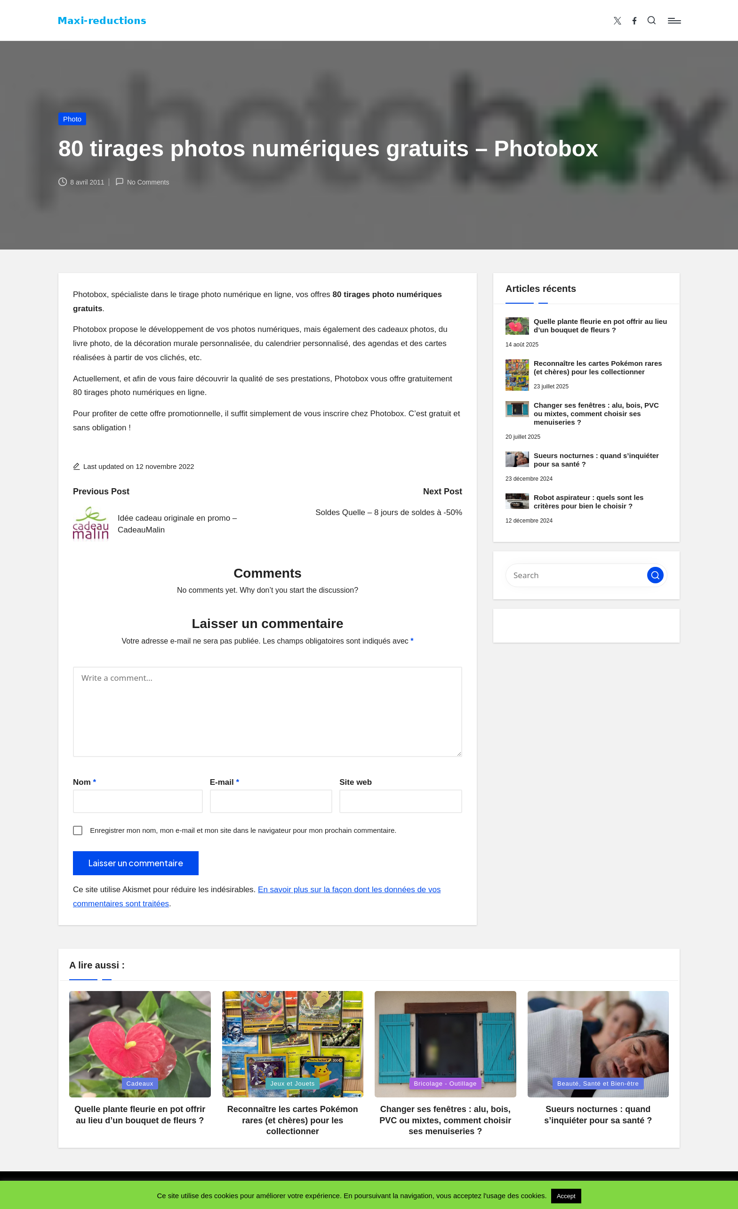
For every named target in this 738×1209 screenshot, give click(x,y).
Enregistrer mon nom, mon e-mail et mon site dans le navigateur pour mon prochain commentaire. (243, 830)
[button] (655, 575)
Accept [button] (566, 1196)
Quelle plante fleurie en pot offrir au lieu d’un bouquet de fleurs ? (600, 325)
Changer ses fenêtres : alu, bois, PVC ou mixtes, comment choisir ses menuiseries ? (596, 413)
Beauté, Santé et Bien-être (598, 1083)
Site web (355, 782)
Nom (84, 782)
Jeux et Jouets (292, 1083)
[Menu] (674, 20)
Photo (72, 119)
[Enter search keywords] (586, 575)
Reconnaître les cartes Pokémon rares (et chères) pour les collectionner (598, 367)
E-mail (224, 782)
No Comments (142, 181)
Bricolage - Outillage (445, 1083)
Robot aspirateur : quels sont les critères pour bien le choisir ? (588, 501)
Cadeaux (140, 1083)
